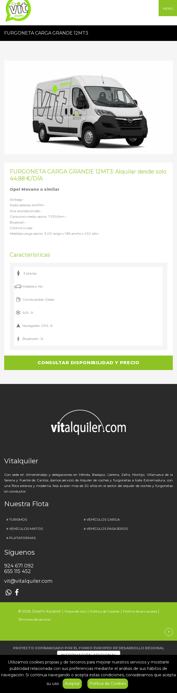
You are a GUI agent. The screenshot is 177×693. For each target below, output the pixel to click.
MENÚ (168, 8)
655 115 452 (17, 571)
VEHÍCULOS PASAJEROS (107, 529)
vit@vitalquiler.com (28, 581)
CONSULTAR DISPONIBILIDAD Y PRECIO (88, 362)
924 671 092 (19, 566)
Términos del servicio (34, 619)
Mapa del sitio (75, 611)
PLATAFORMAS (22, 538)
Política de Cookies (107, 683)
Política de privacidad (140, 611)
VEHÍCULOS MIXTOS (26, 529)
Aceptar (72, 683)
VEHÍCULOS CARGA (103, 519)
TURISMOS (18, 519)
